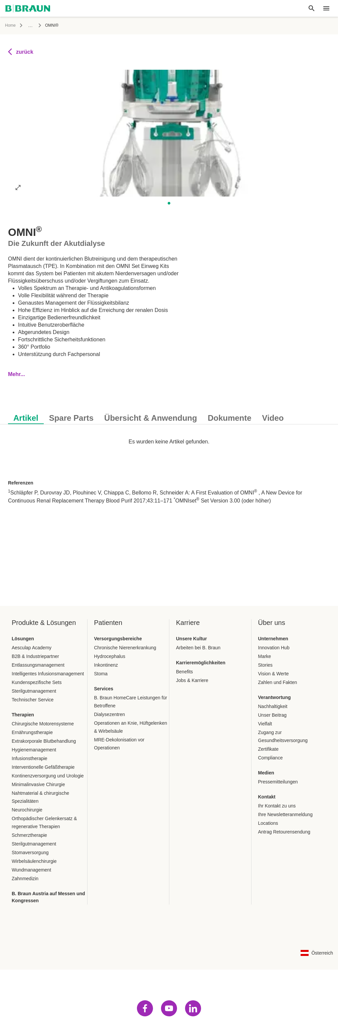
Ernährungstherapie (32, 732)
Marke (264, 656)
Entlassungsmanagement (38, 665)
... (30, 25)
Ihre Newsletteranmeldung (285, 814)
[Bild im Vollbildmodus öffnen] (18, 187)
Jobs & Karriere (192, 680)
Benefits (184, 671)
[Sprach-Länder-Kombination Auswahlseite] (317, 953)
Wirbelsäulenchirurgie (34, 861)
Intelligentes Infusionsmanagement (48, 673)
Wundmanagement (31, 870)
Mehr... (16, 374)
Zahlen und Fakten (277, 682)
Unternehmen (273, 638)
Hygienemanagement (34, 749)
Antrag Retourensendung (284, 831)
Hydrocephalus (109, 656)
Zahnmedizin (25, 878)
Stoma (101, 673)
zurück (20, 52)
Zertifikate (268, 749)
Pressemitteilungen (278, 781)
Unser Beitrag (272, 715)
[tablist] (169, 414)
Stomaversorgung (30, 852)
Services (104, 688)
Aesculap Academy (31, 647)
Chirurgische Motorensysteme (43, 723)
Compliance (270, 757)
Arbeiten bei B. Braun (198, 647)
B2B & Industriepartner (35, 656)
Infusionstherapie (29, 758)
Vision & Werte (273, 673)
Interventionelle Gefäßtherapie (43, 767)
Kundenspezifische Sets (36, 682)
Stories (265, 665)
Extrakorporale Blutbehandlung (44, 741)
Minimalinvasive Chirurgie (38, 784)
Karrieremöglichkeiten (200, 662)
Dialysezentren (109, 714)
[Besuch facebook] (145, 1008)
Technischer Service (32, 699)
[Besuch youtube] (169, 1008)
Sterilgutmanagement (34, 691)
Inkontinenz (106, 665)
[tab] (26, 416)
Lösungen (23, 638)
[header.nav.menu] (326, 8)
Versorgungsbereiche (118, 638)
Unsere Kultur (191, 638)
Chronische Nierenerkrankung (125, 647)
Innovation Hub (274, 647)
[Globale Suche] (311, 8)
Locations (268, 823)
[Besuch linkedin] (193, 1008)
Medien (266, 772)
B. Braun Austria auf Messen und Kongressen (48, 897)
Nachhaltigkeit (273, 706)
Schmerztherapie (29, 835)
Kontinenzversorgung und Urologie (48, 775)
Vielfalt (265, 723)
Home (10, 25)
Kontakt (267, 796)
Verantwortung (274, 697)
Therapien (23, 714)
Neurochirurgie (27, 809)
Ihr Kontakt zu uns (277, 805)
